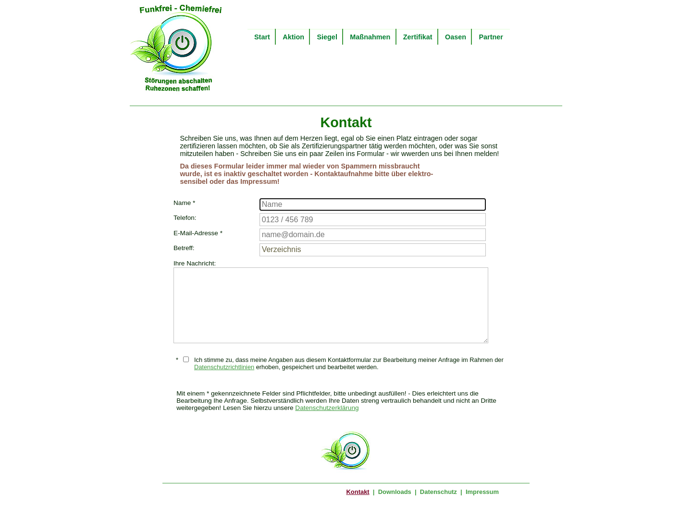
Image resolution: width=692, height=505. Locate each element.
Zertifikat (417, 37)
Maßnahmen (370, 37)
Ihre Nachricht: (194, 263)
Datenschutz (438, 491)
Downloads (394, 491)
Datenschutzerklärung (326, 407)
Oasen (455, 37)
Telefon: (185, 217)
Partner (491, 37)
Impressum (482, 491)
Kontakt (357, 491)
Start (262, 37)
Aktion (293, 37)
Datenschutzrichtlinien (224, 367)
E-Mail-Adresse (197, 233)
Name (184, 202)
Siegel (327, 37)
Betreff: (184, 248)
